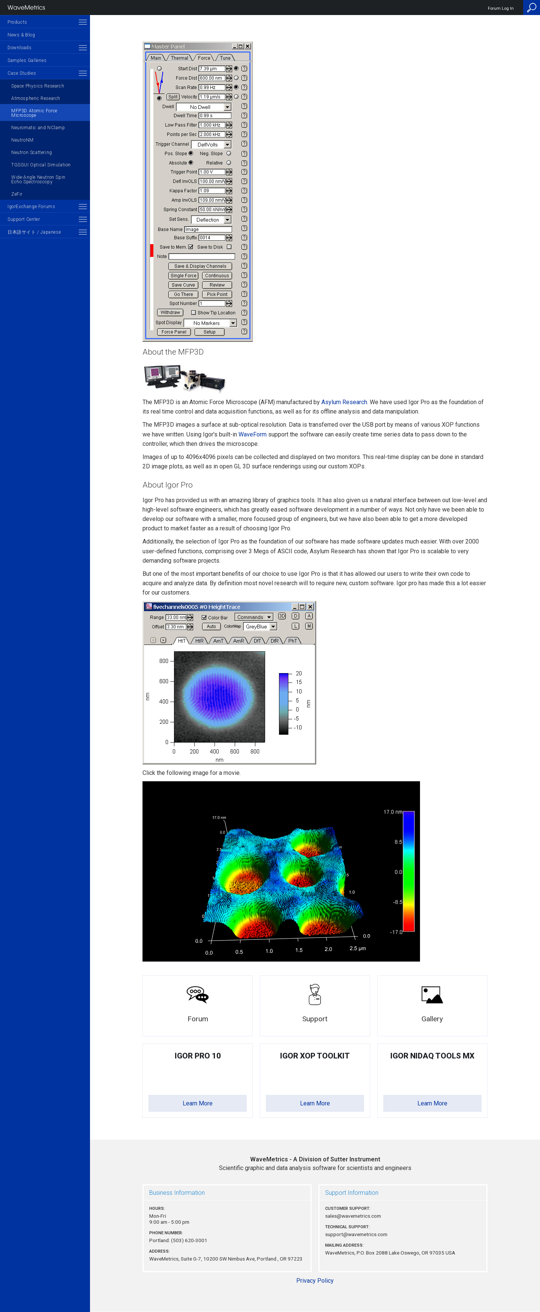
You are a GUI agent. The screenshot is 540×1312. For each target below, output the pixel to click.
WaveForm (252, 434)
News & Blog (21, 35)
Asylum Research (344, 402)
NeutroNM (22, 140)
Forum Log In (501, 8)
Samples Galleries (27, 60)
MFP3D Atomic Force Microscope (34, 113)
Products (17, 22)
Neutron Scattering (31, 152)
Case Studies (22, 73)
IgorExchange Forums (31, 206)
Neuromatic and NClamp (38, 127)
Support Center (24, 219)
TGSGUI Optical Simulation (41, 165)
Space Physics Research (37, 86)
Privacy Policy (315, 1280)
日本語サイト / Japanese (34, 232)
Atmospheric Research (35, 98)
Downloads (20, 47)
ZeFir (16, 194)
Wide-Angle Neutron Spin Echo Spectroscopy (38, 179)
